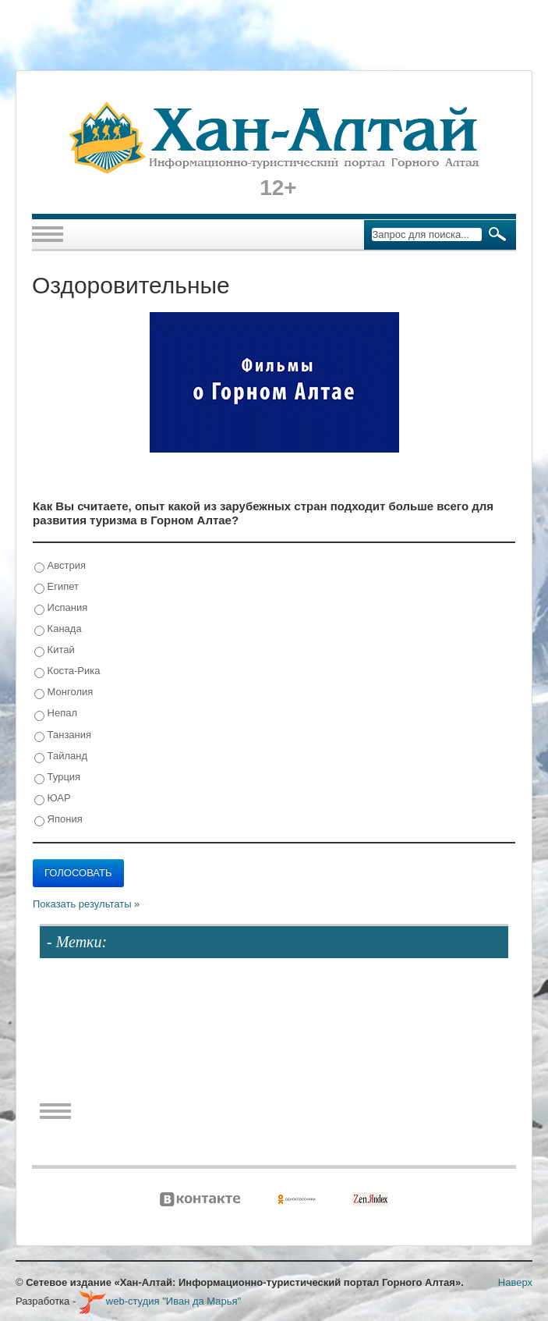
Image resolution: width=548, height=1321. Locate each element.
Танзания (62, 735)
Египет (56, 587)
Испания (60, 608)
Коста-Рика (67, 671)
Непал (55, 713)
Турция (57, 777)
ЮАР (52, 798)
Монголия (63, 692)
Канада (58, 629)
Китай (54, 650)
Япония (58, 819)
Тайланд (60, 756)
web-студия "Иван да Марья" (160, 1301)
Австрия (60, 566)
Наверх (515, 1282)
